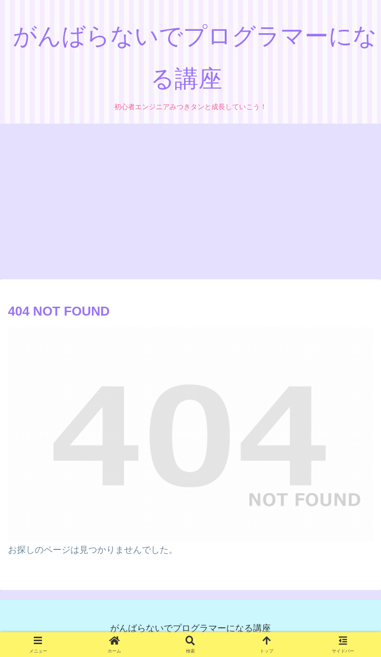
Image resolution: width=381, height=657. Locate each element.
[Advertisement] (190, 204)
